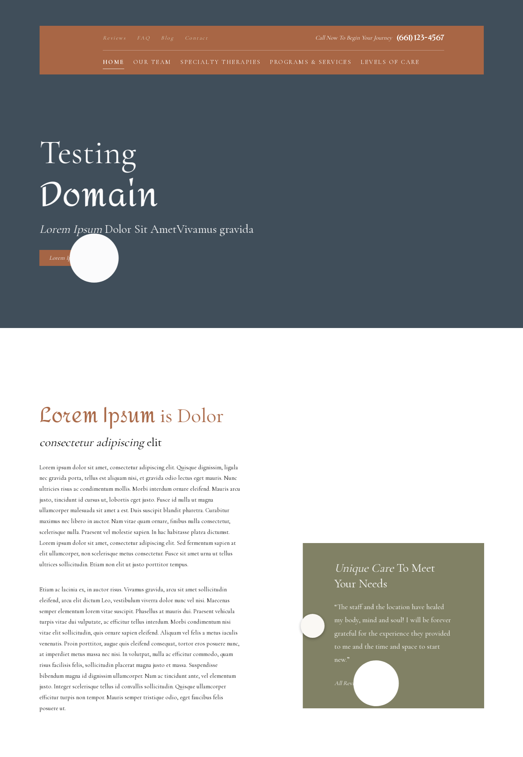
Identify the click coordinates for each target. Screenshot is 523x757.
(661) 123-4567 (420, 38)
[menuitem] (113, 62)
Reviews (114, 38)
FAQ (143, 38)
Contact (196, 38)
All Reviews (364, 683)
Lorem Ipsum (59, 258)
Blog (167, 38)
